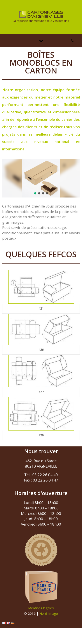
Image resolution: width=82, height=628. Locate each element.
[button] (35, 193)
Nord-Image (48, 613)
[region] (41, 178)
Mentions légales (41, 608)
